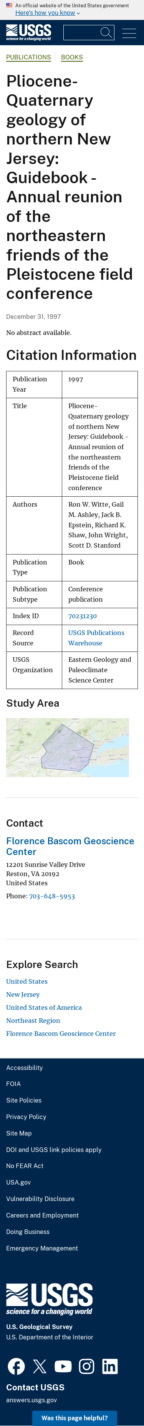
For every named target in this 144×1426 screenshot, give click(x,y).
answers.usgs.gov (31, 1400)
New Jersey (23, 994)
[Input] (88, 32)
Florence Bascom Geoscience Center (61, 1033)
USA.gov (18, 1182)
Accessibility (24, 1068)
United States (27, 981)
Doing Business (28, 1232)
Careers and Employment (42, 1215)
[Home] (28, 39)
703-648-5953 (52, 896)
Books (72, 57)
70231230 (82, 616)
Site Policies (23, 1100)
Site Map (19, 1133)
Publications (28, 57)
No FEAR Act (24, 1166)
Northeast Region (33, 1020)
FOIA (13, 1084)
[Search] (106, 32)
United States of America (44, 1007)
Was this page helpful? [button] (74, 1418)
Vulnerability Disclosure (40, 1199)
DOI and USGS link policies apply (54, 1150)
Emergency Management (42, 1248)
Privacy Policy (26, 1117)
